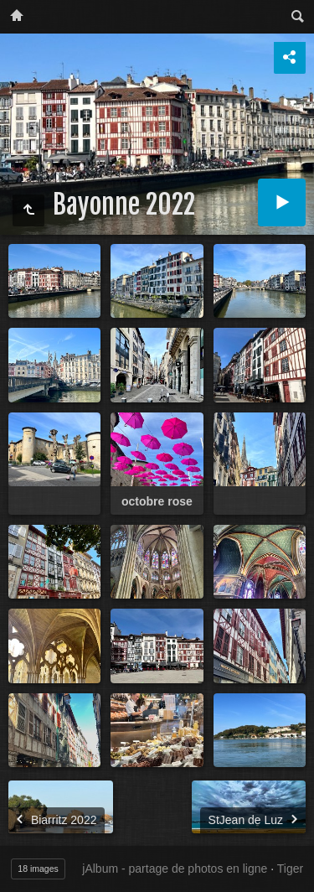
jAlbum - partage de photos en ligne (174, 868)
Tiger (290, 868)
